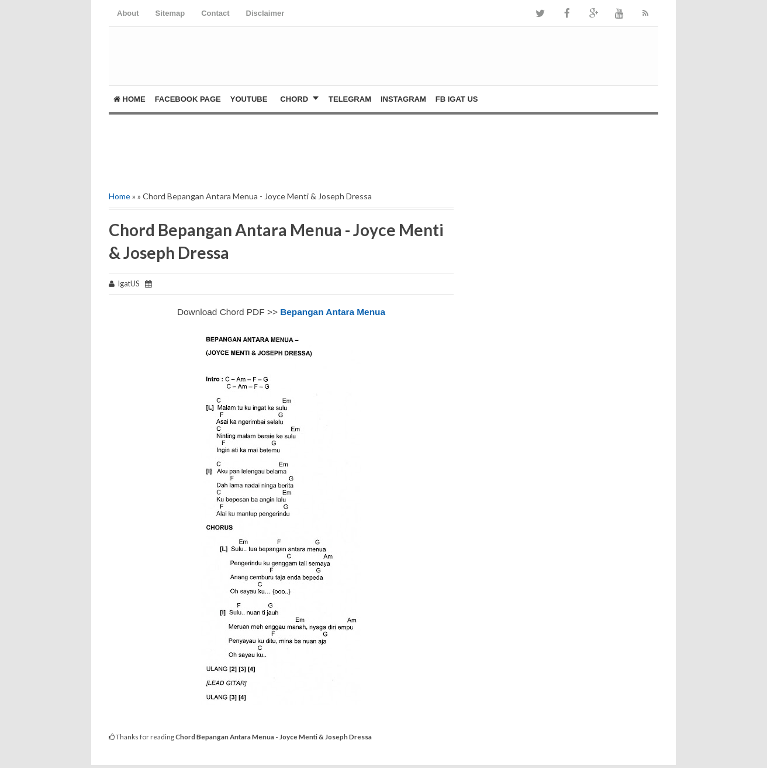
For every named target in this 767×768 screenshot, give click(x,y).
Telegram (350, 99)
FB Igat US (457, 99)
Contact (215, 13)
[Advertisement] (245, 149)
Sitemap (170, 13)
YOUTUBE (249, 99)
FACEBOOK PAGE (188, 99)
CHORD (294, 99)
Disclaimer (265, 13)
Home (129, 99)
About (128, 13)
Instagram (403, 99)
